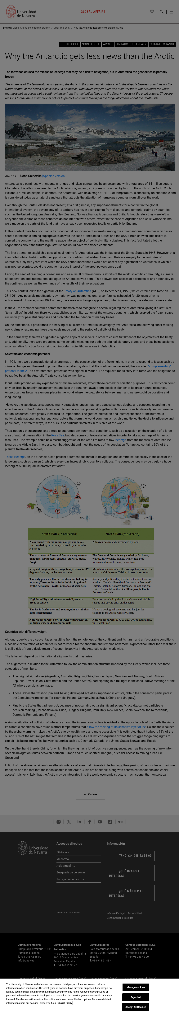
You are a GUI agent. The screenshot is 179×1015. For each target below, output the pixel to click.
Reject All (136, 997)
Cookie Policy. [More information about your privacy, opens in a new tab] (64, 1003)
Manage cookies (136, 987)
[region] (89, 997)
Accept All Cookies (135, 1007)
